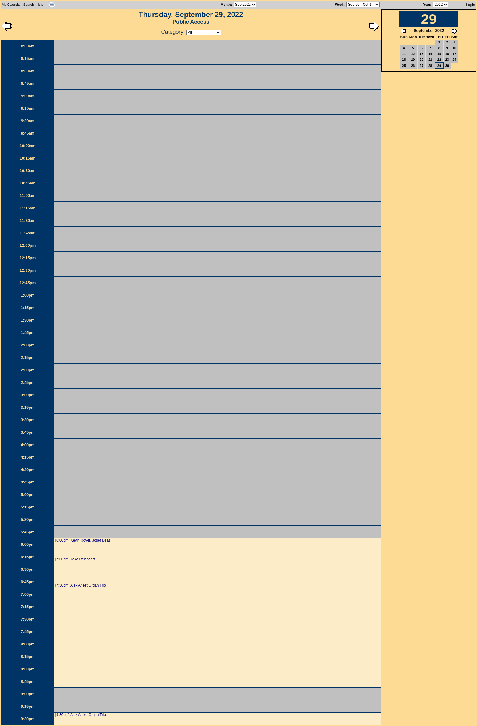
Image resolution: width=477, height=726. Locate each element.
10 (454, 48)
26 (413, 65)
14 (430, 54)
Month (226, 4)
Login (470, 5)
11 (404, 54)
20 (421, 59)
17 (454, 54)
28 (430, 65)
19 (413, 59)
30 (447, 65)
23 (447, 59)
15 (439, 54)
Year (426, 4)
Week (339, 4)
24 (454, 59)
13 (421, 54)
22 (439, 59)
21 (430, 59)
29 (439, 65)
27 (421, 65)
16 (447, 54)
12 (413, 54)
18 (404, 59)
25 (404, 65)
